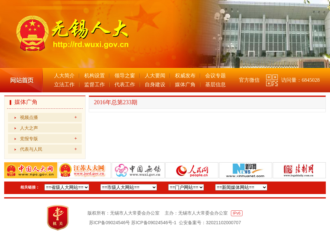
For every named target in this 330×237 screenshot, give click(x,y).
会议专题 (215, 75)
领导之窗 (125, 75)
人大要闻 (155, 75)
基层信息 (215, 84)
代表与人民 (48, 149)
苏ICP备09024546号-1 (153, 222)
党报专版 (48, 138)
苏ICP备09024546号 (109, 222)
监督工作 (94, 84)
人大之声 (29, 128)
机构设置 (94, 75)
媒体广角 (185, 84)
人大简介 (64, 75)
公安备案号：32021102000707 (210, 222)
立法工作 (64, 84)
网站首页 (21, 80)
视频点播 (48, 117)
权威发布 (185, 75)
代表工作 (125, 84)
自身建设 (155, 84)
